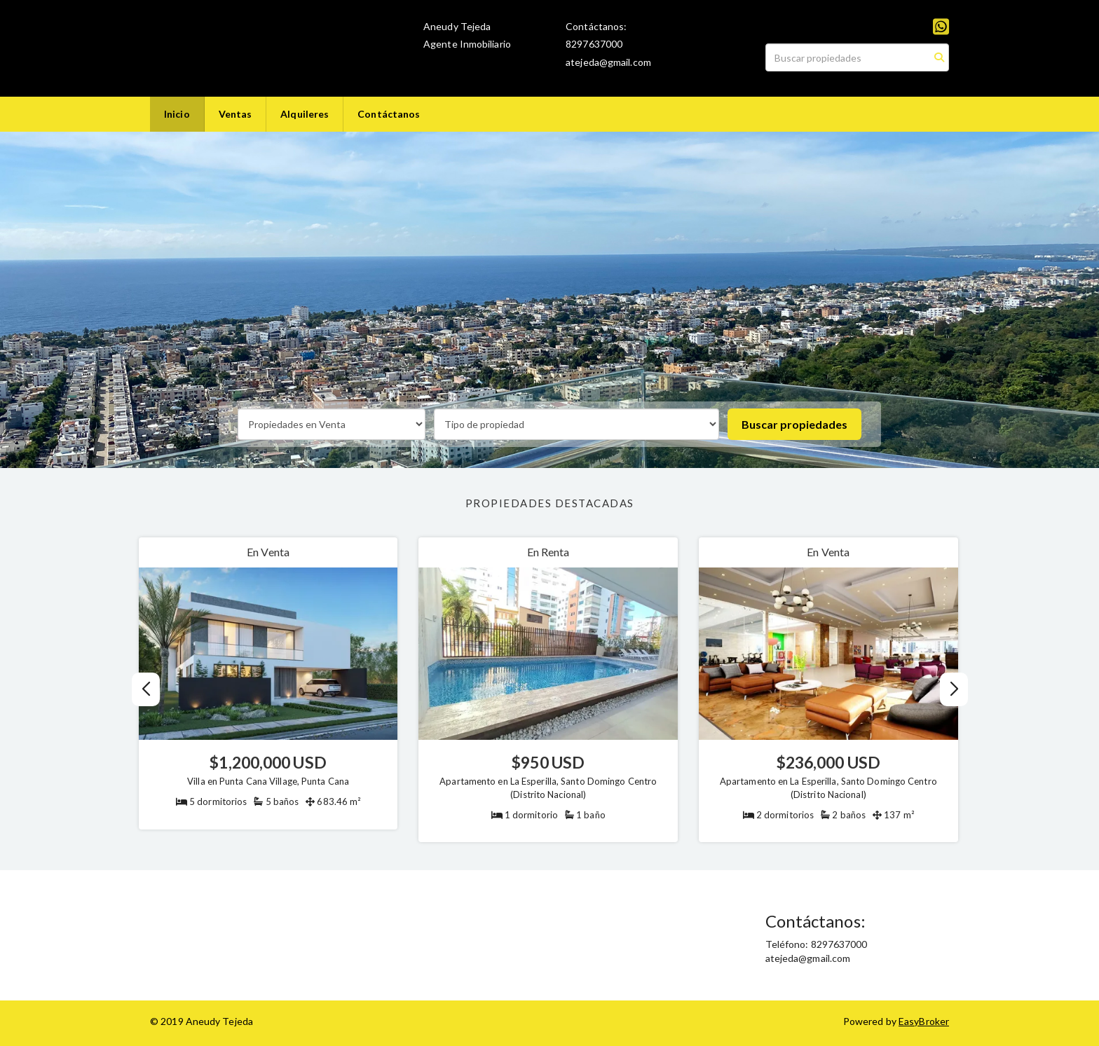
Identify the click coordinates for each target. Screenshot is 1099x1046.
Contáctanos (388, 114)
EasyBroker (924, 1021)
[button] (953, 689)
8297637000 (594, 44)
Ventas (235, 114)
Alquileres (304, 114)
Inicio (177, 114)
